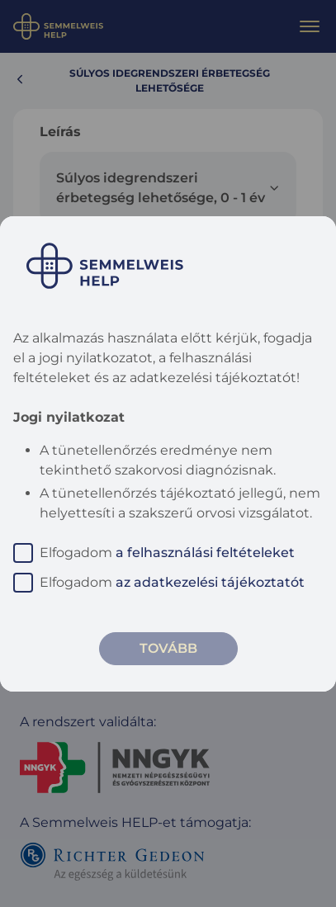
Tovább (168, 648)
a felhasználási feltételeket (205, 552)
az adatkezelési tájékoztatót (210, 582)
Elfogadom (154, 553)
